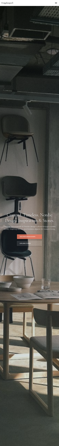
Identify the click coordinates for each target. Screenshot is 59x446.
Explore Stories (25, 243)
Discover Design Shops (27, 236)
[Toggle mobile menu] (56, 3)
